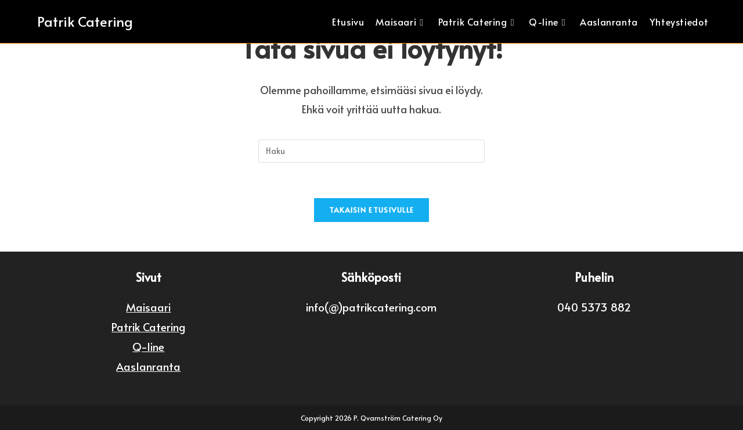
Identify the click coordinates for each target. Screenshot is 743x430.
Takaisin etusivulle (371, 210)
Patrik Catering (85, 21)
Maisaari (148, 306)
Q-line (148, 346)
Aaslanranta (148, 366)
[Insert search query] (371, 151)
